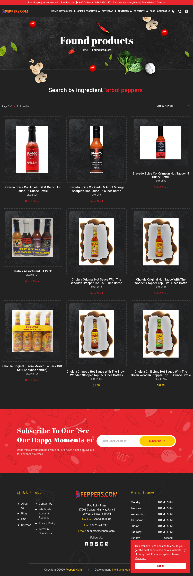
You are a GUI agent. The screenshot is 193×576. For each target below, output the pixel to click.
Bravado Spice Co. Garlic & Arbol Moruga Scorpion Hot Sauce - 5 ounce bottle (96, 189)
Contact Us (45, 503)
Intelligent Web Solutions (127, 569)
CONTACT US (163, 11)
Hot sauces (66, 11)
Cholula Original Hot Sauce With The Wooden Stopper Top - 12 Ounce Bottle (160, 281)
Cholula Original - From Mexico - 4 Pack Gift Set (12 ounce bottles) (32, 368)
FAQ (23, 519)
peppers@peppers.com (101, 531)
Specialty (139, 11)
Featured (123, 11)
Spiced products (87, 11)
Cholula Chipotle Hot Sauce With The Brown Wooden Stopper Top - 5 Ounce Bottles (96, 373)
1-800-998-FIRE (101, 519)
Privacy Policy (47, 523)
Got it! (160, 565)
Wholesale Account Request (45, 513)
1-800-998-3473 (103, 2)
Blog (152, 11)
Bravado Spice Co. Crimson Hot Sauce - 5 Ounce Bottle (161, 175)
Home (54, 11)
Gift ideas (107, 11)
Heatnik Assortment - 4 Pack (32, 271)
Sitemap (26, 525)
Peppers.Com (73, 569)
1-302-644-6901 (99, 525)
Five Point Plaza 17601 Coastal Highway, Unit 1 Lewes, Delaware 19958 (96, 509)
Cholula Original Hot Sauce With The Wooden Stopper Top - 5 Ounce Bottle (96, 281)
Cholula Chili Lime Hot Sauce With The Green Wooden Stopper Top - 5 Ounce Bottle (161, 373)
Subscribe (157, 441)
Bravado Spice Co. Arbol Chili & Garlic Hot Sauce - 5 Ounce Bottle (32, 189)
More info (140, 558)
